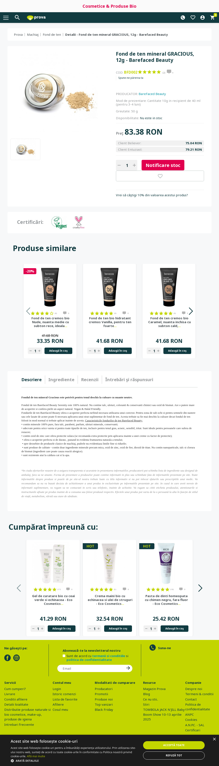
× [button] (214, 739)
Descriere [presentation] (31, 379)
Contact (191, 699)
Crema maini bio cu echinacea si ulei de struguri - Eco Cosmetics (110, 599)
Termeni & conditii (199, 694)
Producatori (103, 689)
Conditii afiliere (15, 699)
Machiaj (32, 34)
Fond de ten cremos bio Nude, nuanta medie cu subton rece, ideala (50, 322)
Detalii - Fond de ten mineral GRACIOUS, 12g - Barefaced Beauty (116, 34)
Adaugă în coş (58, 351)
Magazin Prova (154, 689)
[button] (74, 761)
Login (57, 689)
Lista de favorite (65, 699)
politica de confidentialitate (89, 659)
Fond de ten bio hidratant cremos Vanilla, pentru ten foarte (110, 322)
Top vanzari (104, 704)
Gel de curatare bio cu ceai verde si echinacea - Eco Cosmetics (53, 599)
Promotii (101, 694)
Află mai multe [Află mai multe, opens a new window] (36, 756)
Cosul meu (60, 709)
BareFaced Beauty (152, 94)
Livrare (9, 694)
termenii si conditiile (108, 656)
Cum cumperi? (15, 689)
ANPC (189, 714)
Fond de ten (52, 34)
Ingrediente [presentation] (61, 379)
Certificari (192, 730)
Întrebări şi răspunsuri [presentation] (129, 379)
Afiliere (58, 704)
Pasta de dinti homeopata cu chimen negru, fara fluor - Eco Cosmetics (166, 599)
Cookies (191, 719)
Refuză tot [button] (174, 755)
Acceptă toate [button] (174, 745)
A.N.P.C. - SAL (194, 725)
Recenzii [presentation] (90, 379)
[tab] (33, 379)
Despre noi (193, 689)
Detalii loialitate (16, 704)
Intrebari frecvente (19, 724)
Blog (146, 694)
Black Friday (104, 709)
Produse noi (104, 699)
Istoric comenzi (64, 694)
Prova (18, 34)
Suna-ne (164, 648)
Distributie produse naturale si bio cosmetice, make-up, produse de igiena (27, 714)
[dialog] (109, 750)
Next (190, 311)
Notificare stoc (163, 165)
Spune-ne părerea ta (130, 77)
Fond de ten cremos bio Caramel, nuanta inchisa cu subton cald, (169, 322)
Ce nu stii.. (150, 699)
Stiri (146, 704)
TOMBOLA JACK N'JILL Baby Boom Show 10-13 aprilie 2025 (164, 714)
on (140, 72)
